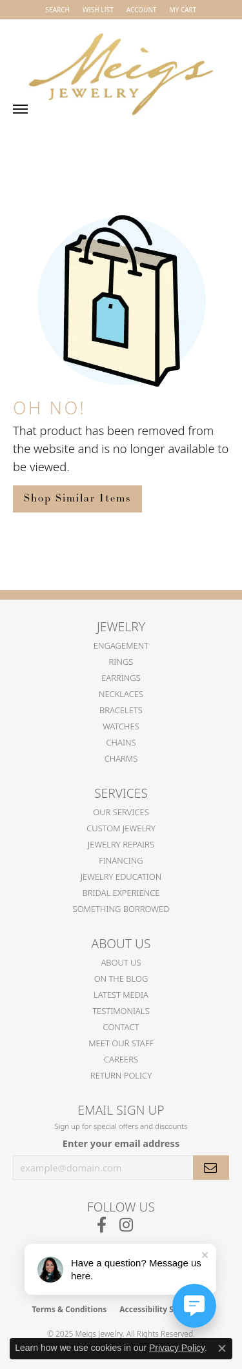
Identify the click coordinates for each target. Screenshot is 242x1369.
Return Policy (121, 1075)
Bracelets (121, 710)
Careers (121, 1059)
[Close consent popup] (222, 1348)
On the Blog (121, 978)
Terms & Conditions (69, 1309)
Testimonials (121, 1011)
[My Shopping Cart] (183, 9)
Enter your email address (121, 1143)
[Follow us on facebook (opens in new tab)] (101, 1225)
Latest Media (121, 994)
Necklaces (121, 694)
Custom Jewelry (121, 828)
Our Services (121, 812)
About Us (121, 962)
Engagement (121, 645)
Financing (121, 860)
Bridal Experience (121, 892)
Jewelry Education (121, 876)
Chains (121, 742)
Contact (121, 1027)
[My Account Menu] (141, 9)
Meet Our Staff (121, 1043)
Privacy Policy (177, 1348)
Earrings (121, 678)
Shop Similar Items (77, 498)
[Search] (58, 9)
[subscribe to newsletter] (211, 1167)
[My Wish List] (98, 9)
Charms (121, 758)
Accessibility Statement (164, 1309)
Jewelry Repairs (121, 844)
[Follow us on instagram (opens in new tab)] (126, 1225)
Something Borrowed (121, 909)
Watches (121, 726)
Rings (121, 661)
